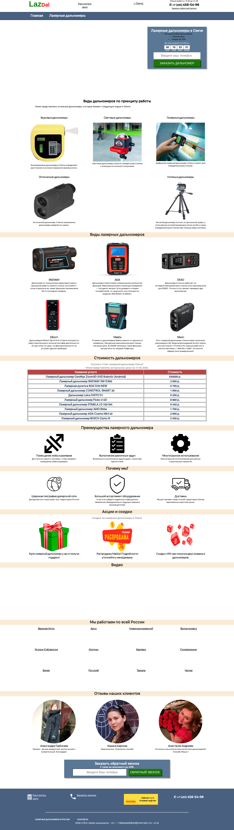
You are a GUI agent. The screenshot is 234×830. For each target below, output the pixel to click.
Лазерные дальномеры (67, 15)
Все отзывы (130, 801)
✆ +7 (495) (189, 797)
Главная (36, 15)
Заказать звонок (86, 795)
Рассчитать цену (84, 6)
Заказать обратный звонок (184, 8)
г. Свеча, (139, 3)
